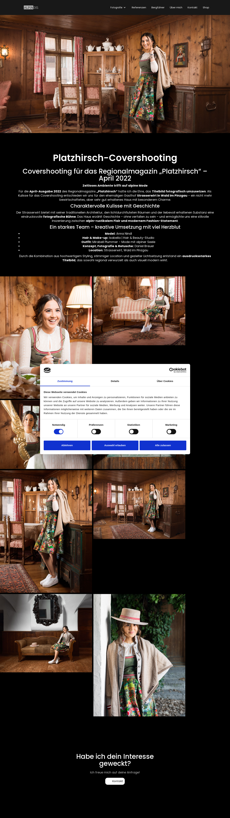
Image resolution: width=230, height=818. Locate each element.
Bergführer (157, 7)
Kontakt (192, 7)
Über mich (176, 7)
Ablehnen (67, 445)
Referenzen (139, 7)
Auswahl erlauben (115, 445)
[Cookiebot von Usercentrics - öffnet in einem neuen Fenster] (171, 370)
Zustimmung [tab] (65, 381)
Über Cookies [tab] (165, 381)
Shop (206, 7)
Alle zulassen (163, 445)
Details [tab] (115, 381)
